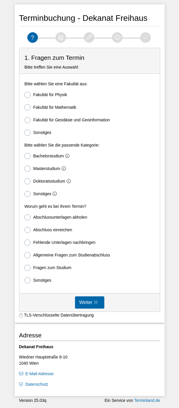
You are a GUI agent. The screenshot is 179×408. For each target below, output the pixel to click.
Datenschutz (37, 384)
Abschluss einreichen (48, 230)
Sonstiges (37, 133)
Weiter (86, 302)
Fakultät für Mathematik (50, 107)
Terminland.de (147, 400)
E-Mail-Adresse (40, 373)
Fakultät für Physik (45, 95)
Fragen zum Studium (47, 268)
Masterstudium (46, 169)
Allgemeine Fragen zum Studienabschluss (67, 255)
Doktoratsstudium (48, 181)
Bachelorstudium (48, 156)
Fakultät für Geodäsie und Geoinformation (67, 120)
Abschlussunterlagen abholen (55, 217)
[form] (89, 180)
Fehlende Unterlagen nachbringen (60, 242)
